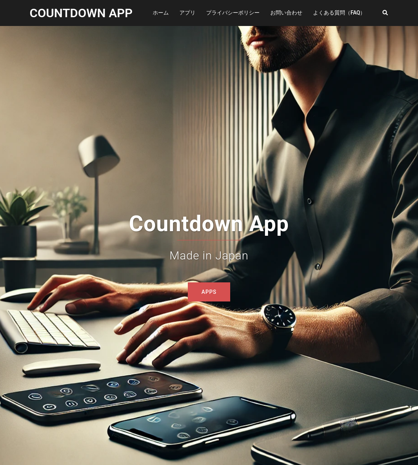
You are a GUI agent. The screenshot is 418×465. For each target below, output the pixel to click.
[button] (385, 13)
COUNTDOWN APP (81, 13)
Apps (209, 292)
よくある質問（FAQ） (339, 13)
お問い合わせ (286, 13)
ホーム (161, 13)
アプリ (187, 13)
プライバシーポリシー (233, 13)
